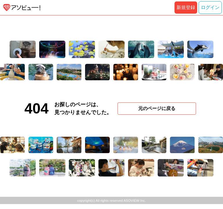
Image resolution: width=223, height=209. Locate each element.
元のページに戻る (156, 108)
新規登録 (186, 7)
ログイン (210, 7)
